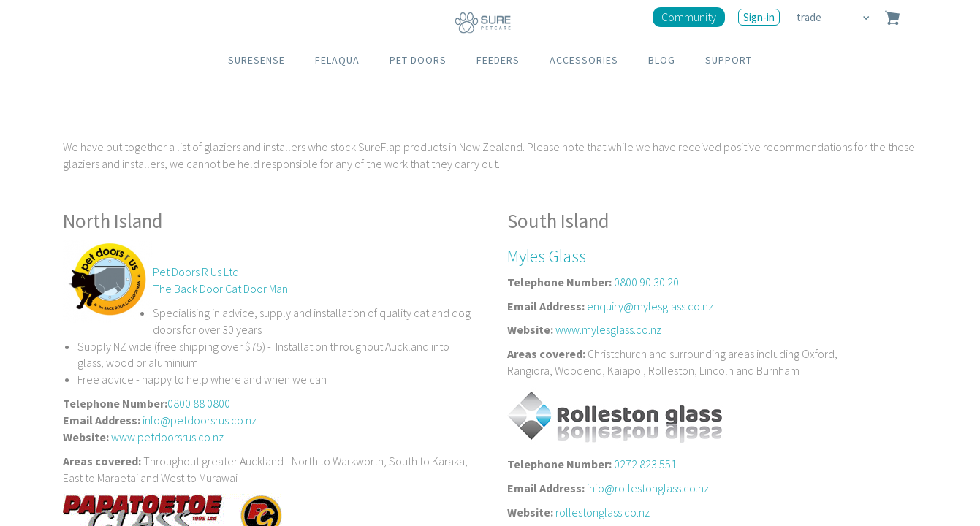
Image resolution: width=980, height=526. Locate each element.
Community (688, 16)
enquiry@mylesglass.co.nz (650, 306)
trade (810, 17)
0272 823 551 (645, 464)
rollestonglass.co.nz (602, 512)
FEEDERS (498, 59)
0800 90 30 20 (646, 282)
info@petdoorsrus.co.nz (200, 420)
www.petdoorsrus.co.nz (167, 437)
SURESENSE (256, 59)
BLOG (661, 59)
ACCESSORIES (584, 59)
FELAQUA (337, 59)
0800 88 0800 (198, 403)
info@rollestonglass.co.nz (648, 488)
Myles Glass (546, 256)
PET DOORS (418, 59)
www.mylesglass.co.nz (608, 329)
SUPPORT (728, 59)
